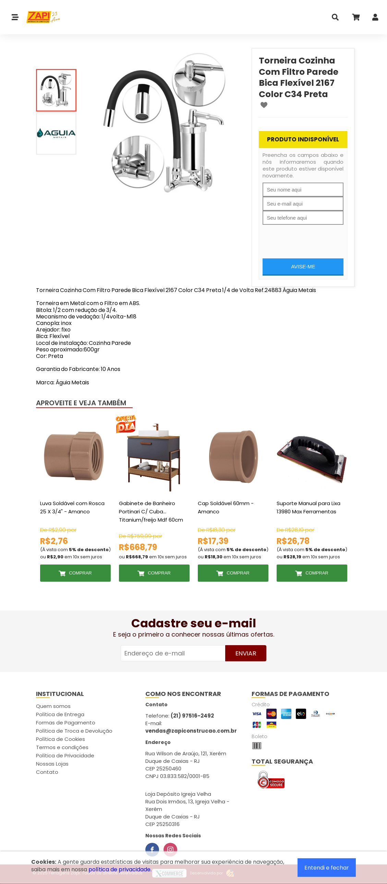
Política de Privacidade (65, 755)
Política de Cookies (60, 739)
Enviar (245, 653)
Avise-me (303, 266)
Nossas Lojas (52, 763)
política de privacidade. (120, 869)
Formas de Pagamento (65, 722)
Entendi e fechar (326, 868)
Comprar (80, 572)
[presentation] (315, 238)
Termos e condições (62, 747)
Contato (47, 772)
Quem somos (53, 706)
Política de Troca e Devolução (74, 730)
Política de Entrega (60, 714)
